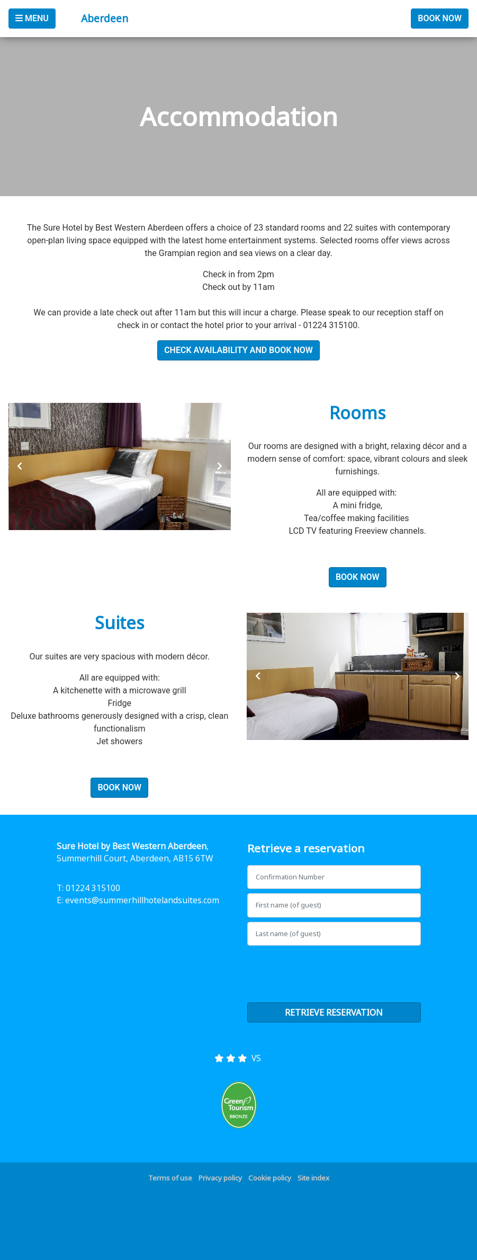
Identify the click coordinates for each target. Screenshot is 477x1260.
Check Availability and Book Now (238, 350)
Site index (313, 1178)
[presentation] (19, 466)
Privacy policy (220, 1178)
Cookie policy (269, 1178)
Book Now (440, 18)
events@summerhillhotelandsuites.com (142, 900)
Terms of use (170, 1178)
